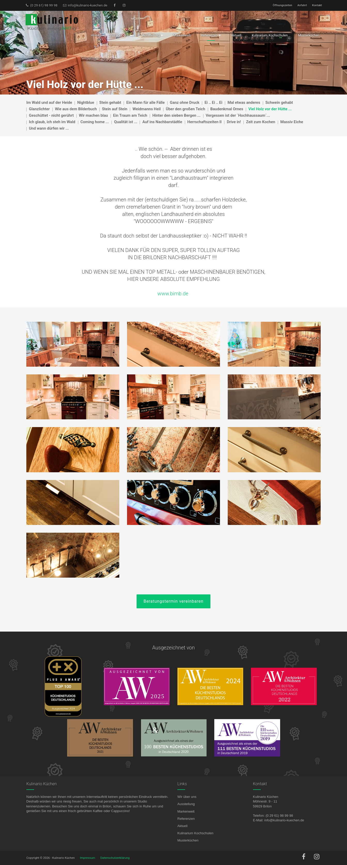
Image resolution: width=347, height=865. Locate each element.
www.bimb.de (172, 293)
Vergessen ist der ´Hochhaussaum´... (238, 115)
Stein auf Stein (114, 109)
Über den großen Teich (185, 109)
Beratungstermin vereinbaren (173, 601)
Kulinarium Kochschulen (195, 833)
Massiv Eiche (291, 122)
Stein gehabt (110, 102)
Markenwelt (185, 811)
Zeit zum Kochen (260, 122)
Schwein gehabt (279, 102)
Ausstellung (186, 804)
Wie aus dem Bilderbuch (76, 109)
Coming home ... (95, 122)
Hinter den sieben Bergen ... (176, 115)
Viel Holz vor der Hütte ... (270, 109)
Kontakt (317, 5)
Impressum (87, 858)
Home (95, 35)
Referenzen (186, 819)
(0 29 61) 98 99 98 (41, 5)
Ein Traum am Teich (130, 115)
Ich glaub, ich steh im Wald (52, 122)
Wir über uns (186, 797)
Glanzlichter (39, 109)
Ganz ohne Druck (184, 102)
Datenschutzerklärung (115, 858)
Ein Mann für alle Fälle (145, 102)
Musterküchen (188, 840)
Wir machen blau (93, 115)
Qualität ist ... (125, 122)
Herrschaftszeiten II (204, 122)
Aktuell (182, 826)
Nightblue (85, 102)
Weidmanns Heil (146, 109)
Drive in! (234, 122)
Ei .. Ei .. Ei (213, 102)
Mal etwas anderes (243, 102)
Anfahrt (302, 5)
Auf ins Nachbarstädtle (162, 122)
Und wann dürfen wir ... (49, 128)
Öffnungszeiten (282, 5)
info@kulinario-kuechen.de (84, 5)
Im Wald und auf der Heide (49, 102)
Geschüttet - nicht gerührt (51, 115)
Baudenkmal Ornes (226, 109)
